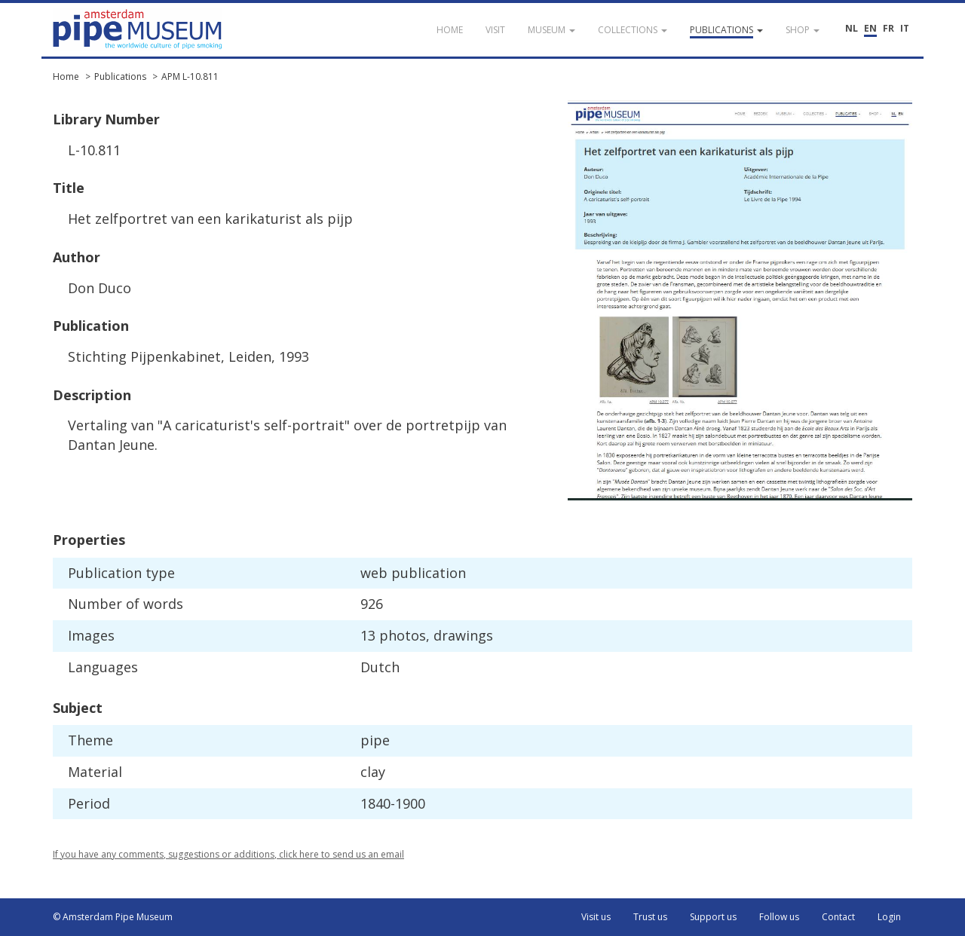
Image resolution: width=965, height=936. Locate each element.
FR (888, 28)
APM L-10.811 (190, 76)
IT (904, 28)
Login (889, 916)
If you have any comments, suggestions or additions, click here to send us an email (228, 854)
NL (851, 28)
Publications (120, 76)
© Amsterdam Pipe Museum (113, 916)
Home (66, 76)
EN (870, 28)
